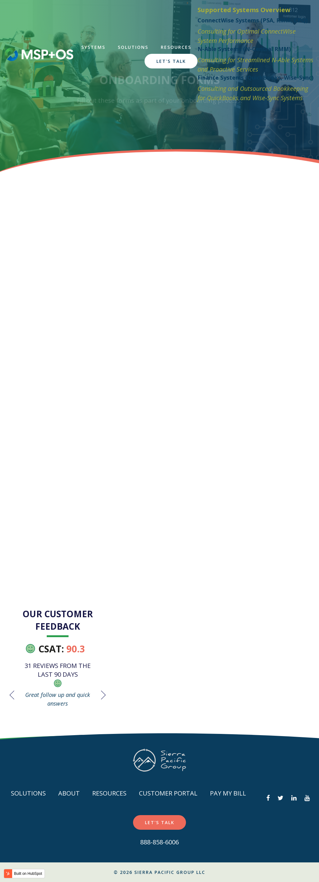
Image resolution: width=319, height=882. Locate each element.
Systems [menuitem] (93, 47)
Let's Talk (170, 61)
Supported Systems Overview (243, 10)
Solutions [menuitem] (132, 47)
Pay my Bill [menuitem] (228, 793)
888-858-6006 (159, 842)
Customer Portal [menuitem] (168, 793)
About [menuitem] (69, 793)
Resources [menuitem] (175, 47)
